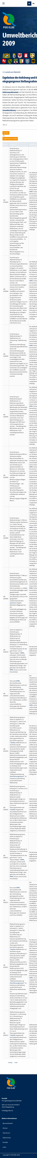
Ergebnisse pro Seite (10, 139)
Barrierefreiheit (8, 1123)
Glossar (5, 1128)
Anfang (10, 1063)
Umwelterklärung (9, 110)
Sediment (13, 603)
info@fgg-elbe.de (7, 1111)
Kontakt (5, 1142)
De (29, 3)
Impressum (6, 1133)
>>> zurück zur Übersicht (11, 72)
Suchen (5, 133)
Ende (16, 1063)
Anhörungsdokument (10, 92)
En (33, 3)
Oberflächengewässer (17, 776)
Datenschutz (7, 1138)
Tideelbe (12, 743)
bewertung (32, 144)
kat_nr (5, 144)
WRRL (31, 192)
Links (4, 1147)
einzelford (13, 144)
